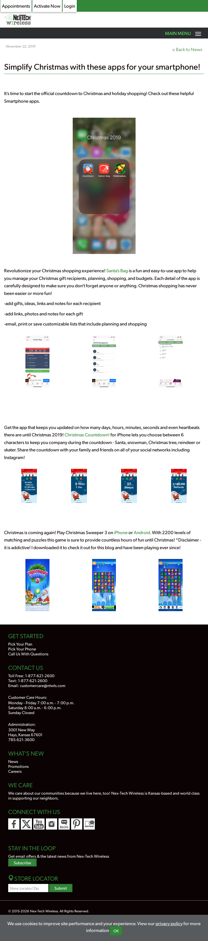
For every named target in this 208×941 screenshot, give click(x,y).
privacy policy (169, 923)
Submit (60, 887)
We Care (20, 785)
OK (116, 930)
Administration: (22, 724)
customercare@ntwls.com (42, 685)
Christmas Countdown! (87, 434)
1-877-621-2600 (39, 675)
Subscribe (22, 862)
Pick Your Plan (20, 643)
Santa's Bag (117, 270)
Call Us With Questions (28, 653)
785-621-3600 (21, 739)
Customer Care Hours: (27, 697)
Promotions (18, 766)
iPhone (121, 532)
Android (142, 532)
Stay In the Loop (32, 848)
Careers (15, 771)
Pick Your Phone (22, 648)
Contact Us (25, 667)
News (13, 761)
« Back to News (187, 49)
